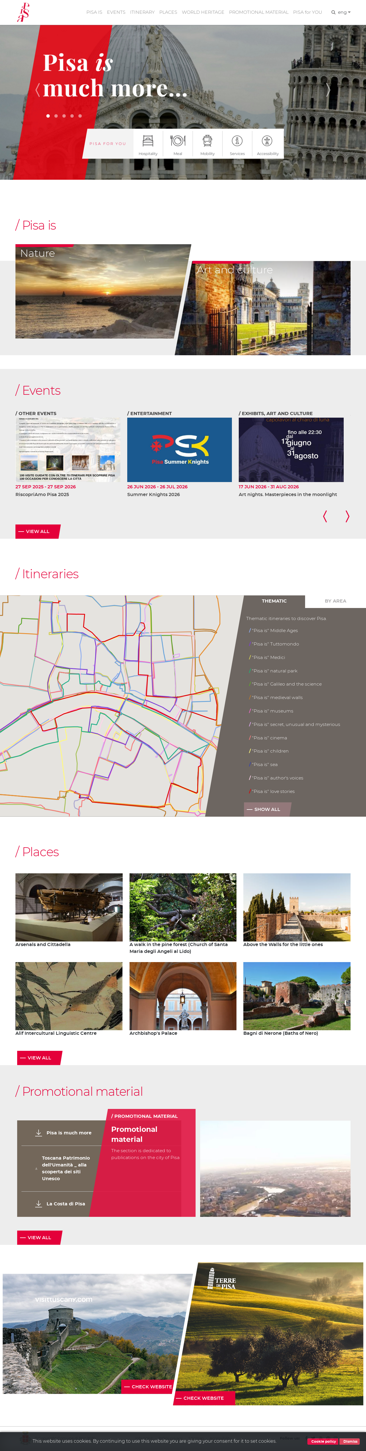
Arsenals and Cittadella (43, 945)
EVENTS (114, 12)
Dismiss (349, 1441)
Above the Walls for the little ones (283, 945)
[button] (40, 90)
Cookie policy (323, 1441)
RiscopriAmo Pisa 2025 (42, 495)
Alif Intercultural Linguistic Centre (56, 1034)
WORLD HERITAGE (202, 12)
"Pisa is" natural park (273, 671)
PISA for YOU (307, 12)
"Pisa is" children (269, 751)
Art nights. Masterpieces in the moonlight (288, 495)
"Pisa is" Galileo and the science (286, 684)
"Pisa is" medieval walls (276, 698)
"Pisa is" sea (263, 765)
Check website (152, 1387)
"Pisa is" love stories (272, 791)
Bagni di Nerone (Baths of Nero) (280, 1034)
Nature (37, 253)
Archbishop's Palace (153, 1034)
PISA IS (92, 12)
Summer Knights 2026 (153, 495)
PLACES (167, 12)
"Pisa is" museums (271, 711)
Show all (267, 810)
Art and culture (235, 270)
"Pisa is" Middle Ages (274, 631)
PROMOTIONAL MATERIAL (258, 12)
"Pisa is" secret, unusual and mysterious (295, 724)
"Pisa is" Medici (267, 657)
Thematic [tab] (274, 602)
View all (37, 532)
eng (344, 12)
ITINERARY (140, 12)
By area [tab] (335, 602)
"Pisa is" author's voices (276, 778)
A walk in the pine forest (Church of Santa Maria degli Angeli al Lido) (179, 949)
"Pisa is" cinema (268, 738)
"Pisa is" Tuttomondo (274, 644)
